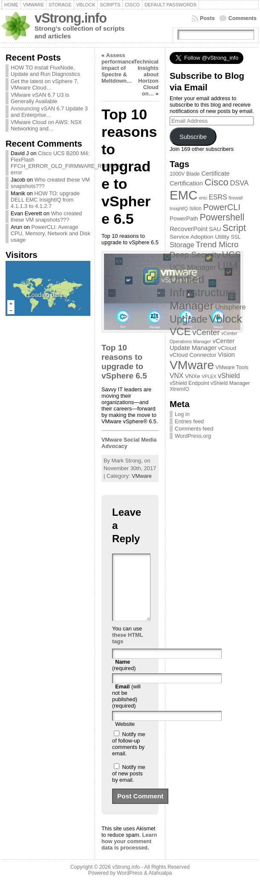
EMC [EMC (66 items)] (183, 195)
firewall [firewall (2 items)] (235, 197)
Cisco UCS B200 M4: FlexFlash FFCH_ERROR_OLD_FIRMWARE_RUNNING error (67, 163)
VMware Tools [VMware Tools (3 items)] (232, 367)
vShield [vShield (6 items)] (229, 375)
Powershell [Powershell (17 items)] (221, 217)
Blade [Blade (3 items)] (193, 174)
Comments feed (194, 428)
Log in (182, 414)
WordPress (129, 886)
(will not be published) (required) (126, 709)
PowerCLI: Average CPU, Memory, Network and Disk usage (50, 233)
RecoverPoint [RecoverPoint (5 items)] (189, 228)
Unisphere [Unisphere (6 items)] (230, 307)
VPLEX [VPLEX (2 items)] (209, 376)
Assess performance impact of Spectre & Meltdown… (118, 68)
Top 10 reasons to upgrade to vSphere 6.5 (124, 361)
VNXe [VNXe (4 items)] (192, 376)
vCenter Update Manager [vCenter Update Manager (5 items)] (202, 344)
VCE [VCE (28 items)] (180, 331)
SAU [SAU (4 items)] (215, 229)
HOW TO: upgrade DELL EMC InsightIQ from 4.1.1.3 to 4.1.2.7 (45, 199)
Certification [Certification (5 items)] (186, 183)
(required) (124, 677)
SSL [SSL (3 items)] (235, 237)
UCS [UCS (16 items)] (231, 254)
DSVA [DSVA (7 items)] (239, 183)
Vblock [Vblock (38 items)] (225, 318)
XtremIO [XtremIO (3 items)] (179, 389)
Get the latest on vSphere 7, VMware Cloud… (44, 84)
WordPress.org (193, 436)
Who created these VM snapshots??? (46, 216)
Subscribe (193, 136)
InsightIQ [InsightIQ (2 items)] (179, 208)
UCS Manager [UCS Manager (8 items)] (193, 267)
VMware (142, 476)
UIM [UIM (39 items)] (227, 266)
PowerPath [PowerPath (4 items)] (184, 218)
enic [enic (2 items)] (203, 197)
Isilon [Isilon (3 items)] (195, 208)
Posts (207, 18)
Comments (242, 18)
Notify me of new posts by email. (128, 786)
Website (125, 737)
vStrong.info (71, 18)
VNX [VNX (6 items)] (176, 375)
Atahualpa (160, 886)
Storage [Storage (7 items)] (182, 245)
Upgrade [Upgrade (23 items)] (189, 319)
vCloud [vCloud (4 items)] (227, 348)
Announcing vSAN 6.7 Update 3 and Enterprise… (49, 111)
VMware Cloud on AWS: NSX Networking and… (46, 125)
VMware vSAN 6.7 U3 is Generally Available (40, 98)
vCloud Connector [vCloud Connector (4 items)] (193, 355)
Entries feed (189, 421)
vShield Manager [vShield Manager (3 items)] (230, 383)
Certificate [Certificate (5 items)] (215, 173)
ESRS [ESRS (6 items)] (218, 197)
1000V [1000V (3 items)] (177, 174)
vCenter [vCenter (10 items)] (206, 332)
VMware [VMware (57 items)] (192, 365)
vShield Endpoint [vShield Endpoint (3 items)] (189, 383)
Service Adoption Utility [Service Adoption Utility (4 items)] (199, 237)
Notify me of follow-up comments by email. (128, 756)
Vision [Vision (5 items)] (226, 354)
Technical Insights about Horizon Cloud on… (146, 77)
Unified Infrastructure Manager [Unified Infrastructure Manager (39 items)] (202, 292)
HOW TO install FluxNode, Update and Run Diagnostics (45, 70)
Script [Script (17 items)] (234, 228)
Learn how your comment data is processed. (129, 854)
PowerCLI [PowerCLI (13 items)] (221, 207)
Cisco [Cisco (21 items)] (216, 182)
